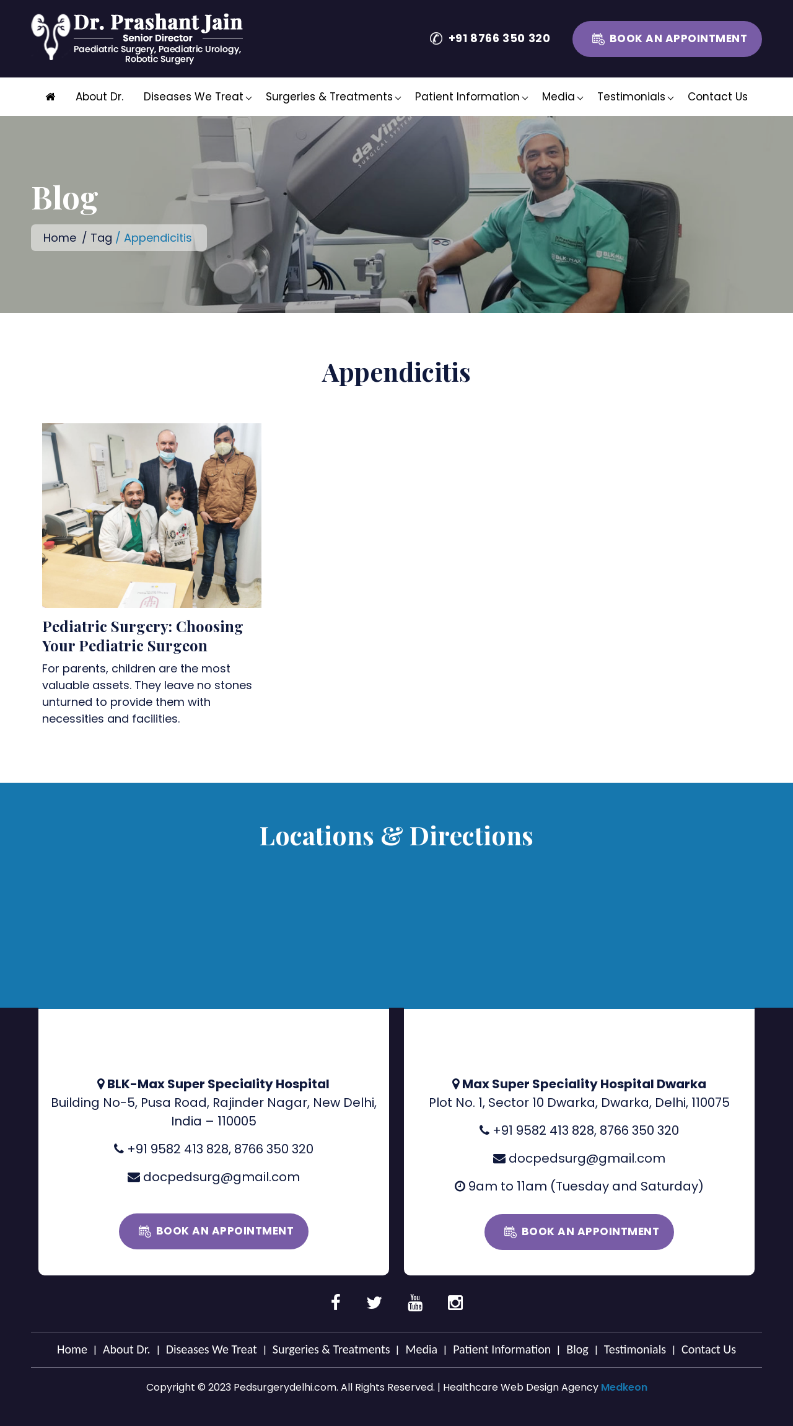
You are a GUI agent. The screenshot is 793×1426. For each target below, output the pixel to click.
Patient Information (467, 96)
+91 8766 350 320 (500, 38)
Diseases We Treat (193, 96)
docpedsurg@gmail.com (221, 1177)
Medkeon (624, 1387)
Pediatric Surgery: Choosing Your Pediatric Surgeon (142, 635)
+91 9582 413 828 (178, 1149)
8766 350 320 (273, 1149)
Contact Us (718, 96)
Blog (577, 1349)
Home (59, 237)
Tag (101, 237)
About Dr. (99, 96)
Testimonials (631, 96)
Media (558, 96)
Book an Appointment (679, 38)
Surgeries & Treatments (329, 96)
